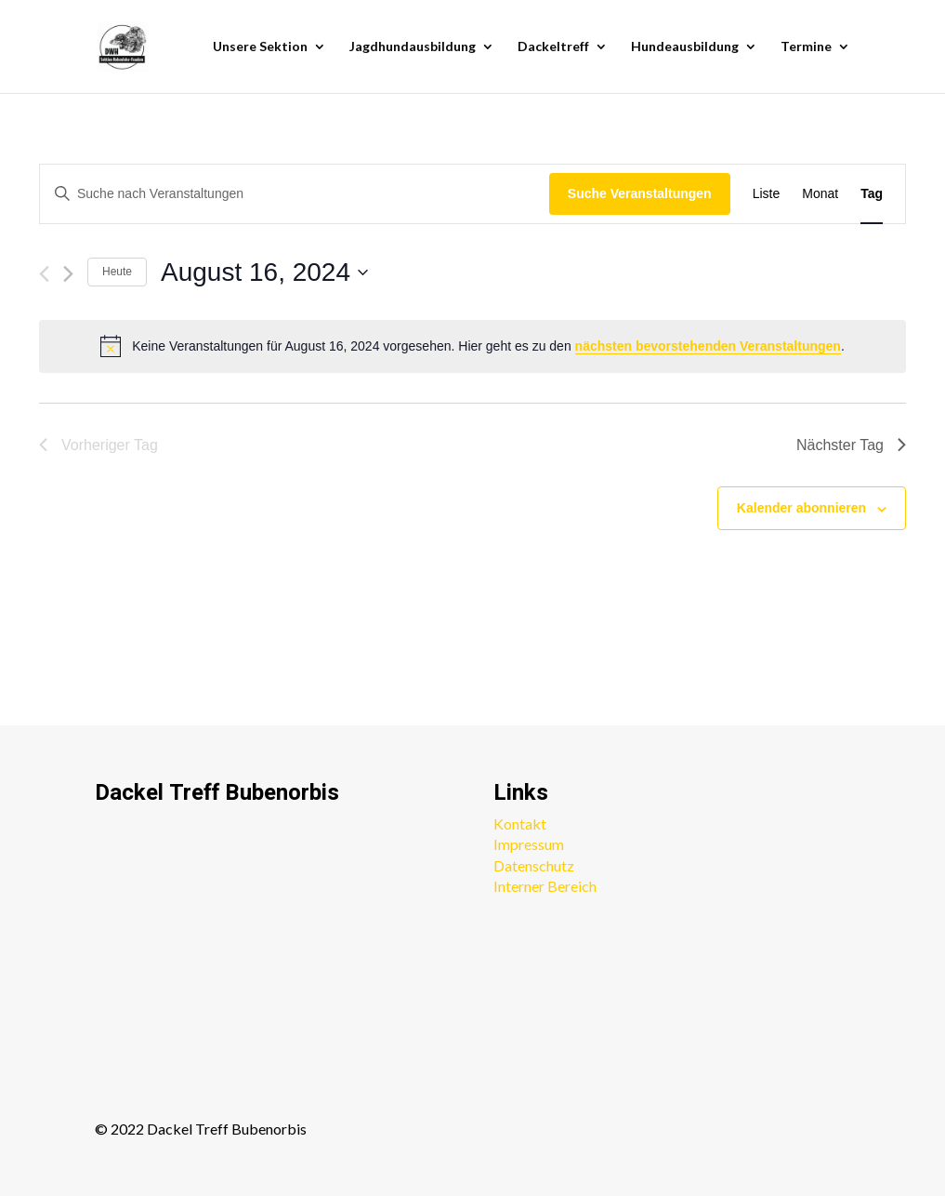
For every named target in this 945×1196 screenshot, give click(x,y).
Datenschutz (533, 865)
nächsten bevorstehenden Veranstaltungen (708, 346)
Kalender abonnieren (801, 507)
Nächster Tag (851, 445)
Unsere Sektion (260, 47)
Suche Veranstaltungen (640, 193)
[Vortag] (44, 274)
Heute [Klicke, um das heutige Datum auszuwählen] (117, 271)
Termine (806, 47)
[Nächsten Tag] (68, 274)
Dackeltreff (553, 47)
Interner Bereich (545, 886)
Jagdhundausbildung (412, 47)
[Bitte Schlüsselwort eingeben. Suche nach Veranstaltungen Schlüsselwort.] (294, 194)
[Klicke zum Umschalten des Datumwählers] (264, 272)
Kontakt (519, 823)
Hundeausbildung (685, 47)
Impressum (528, 844)
